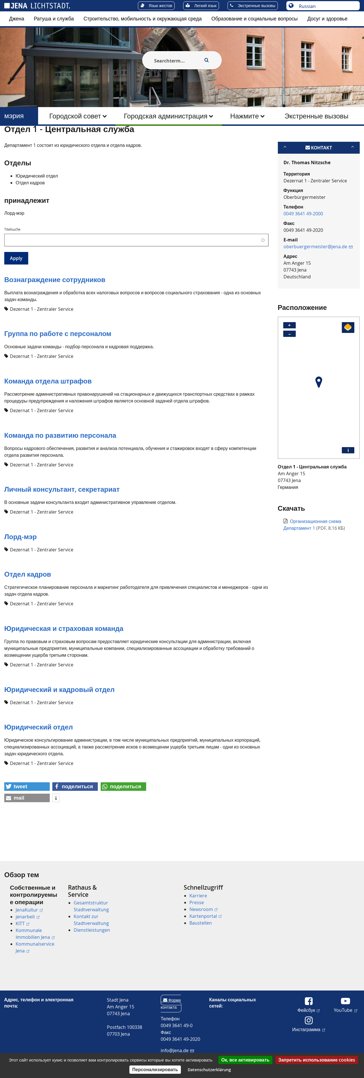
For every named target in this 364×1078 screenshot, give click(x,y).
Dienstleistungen (92, 930)
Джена (16, 18)
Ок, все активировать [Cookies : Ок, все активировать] (245, 1060)
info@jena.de (177, 1050)
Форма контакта (171, 1003)
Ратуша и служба (54, 18)
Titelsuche (12, 257)
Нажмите (244, 115)
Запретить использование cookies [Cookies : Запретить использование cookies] (316, 1060)
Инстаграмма (308, 1029)
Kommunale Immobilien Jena (35, 933)
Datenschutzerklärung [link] (209, 1069)
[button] (27, 814)
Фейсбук (308, 1009)
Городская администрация (165, 115)
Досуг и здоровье (327, 18)
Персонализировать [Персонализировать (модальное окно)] (155, 1069)
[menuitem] (16, 18)
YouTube (345, 1009)
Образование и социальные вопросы (254, 18)
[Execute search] (206, 60)
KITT (22, 923)
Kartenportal (205, 916)
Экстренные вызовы (316, 115)
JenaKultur (29, 910)
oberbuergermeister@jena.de (318, 274)
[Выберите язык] (326, 6)
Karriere (198, 896)
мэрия (14, 116)
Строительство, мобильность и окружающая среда (143, 18)
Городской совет (75, 115)
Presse (196, 902)
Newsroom (203, 909)
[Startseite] (11, 140)
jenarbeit (28, 917)
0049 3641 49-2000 (303, 241)
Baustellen (200, 923)
